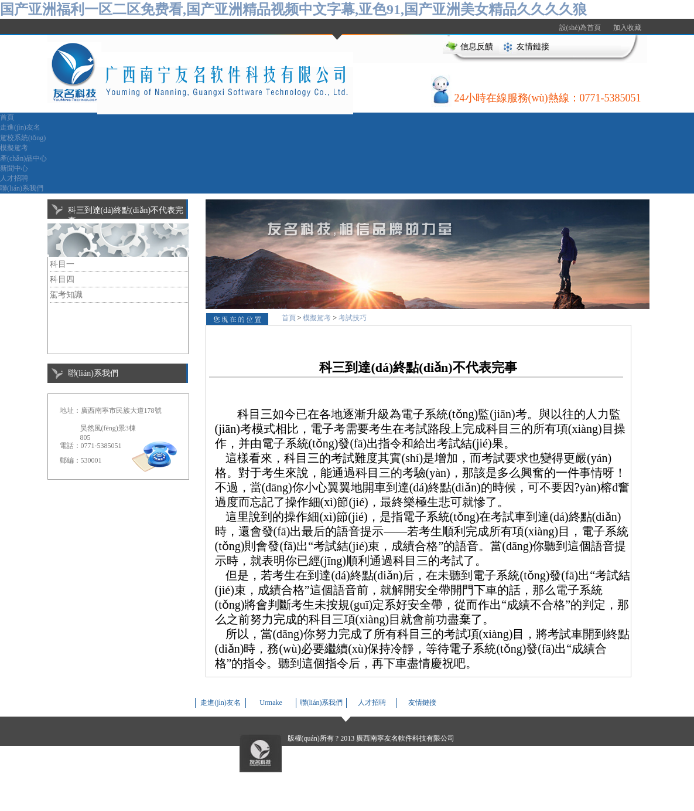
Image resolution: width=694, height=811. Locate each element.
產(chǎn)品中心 (23, 158)
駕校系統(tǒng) (23, 138)
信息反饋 (476, 46)
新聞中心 (14, 168)
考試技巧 (353, 318)
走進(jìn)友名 (20, 127)
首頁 (7, 117)
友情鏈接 (533, 46)
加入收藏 (627, 27)
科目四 (62, 279)
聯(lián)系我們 (21, 188)
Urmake (270, 702)
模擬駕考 (14, 148)
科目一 (62, 264)
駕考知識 (66, 294)
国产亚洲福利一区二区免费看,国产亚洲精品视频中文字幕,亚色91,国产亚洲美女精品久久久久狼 (293, 9)
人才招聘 (14, 178)
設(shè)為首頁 (580, 27)
